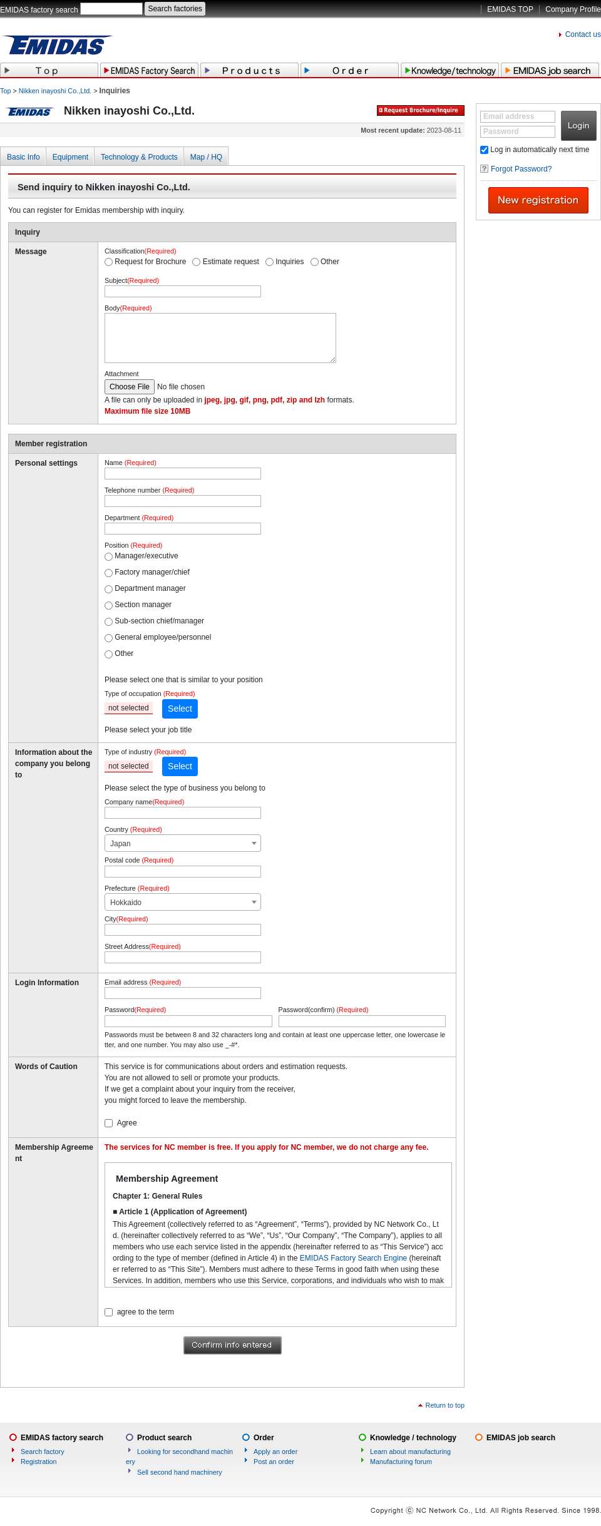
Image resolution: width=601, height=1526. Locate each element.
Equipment (70, 157)
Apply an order (275, 1451)
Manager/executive (146, 555)
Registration (39, 1461)
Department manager (150, 588)
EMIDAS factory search (39, 10)
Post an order (274, 1461)
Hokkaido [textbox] (125, 902)
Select (180, 709)
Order (264, 1437)
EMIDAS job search (520, 1437)
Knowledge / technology (413, 1437)
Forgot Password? (521, 169)
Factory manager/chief (152, 572)
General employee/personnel (163, 637)
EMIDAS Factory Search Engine (353, 1258)
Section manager (143, 604)
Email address (508, 116)
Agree (127, 1123)
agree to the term (145, 1312)
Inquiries (289, 261)
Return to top (445, 1405)
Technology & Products (139, 157)
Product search (164, 1437)
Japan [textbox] (120, 843)
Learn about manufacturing (410, 1451)
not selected (128, 708)
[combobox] (183, 843)
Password (501, 131)
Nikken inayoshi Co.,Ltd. (55, 91)
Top (5, 91)
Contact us (583, 34)
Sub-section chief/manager (159, 621)
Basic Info (23, 157)
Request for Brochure (150, 261)
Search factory (42, 1451)
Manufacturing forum (401, 1461)
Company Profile (573, 9)
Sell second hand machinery (179, 1472)
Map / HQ (206, 157)
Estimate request (231, 261)
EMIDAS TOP (510, 9)
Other (330, 261)
